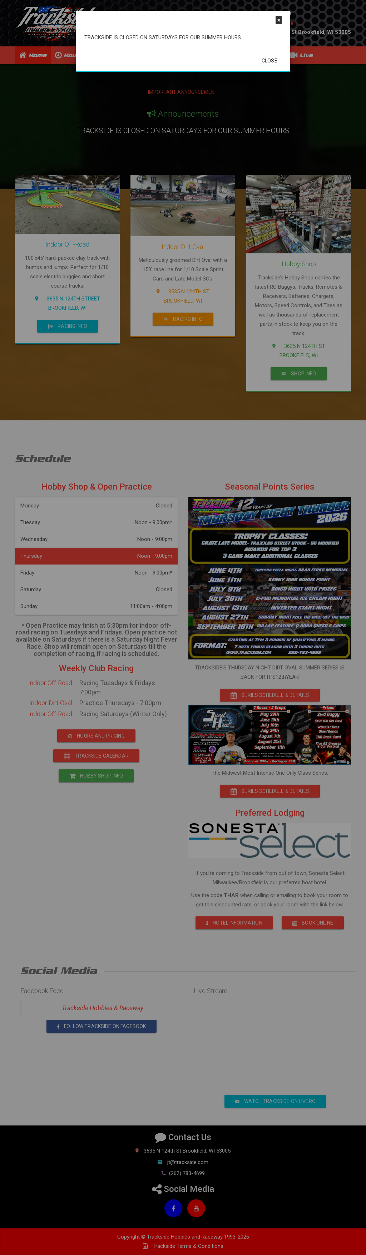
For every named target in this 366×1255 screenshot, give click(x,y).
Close (269, 61)
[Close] (279, 20)
